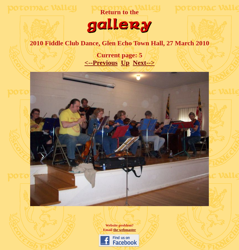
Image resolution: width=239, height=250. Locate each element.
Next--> (144, 62)
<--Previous (101, 62)
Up (125, 62)
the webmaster (124, 230)
